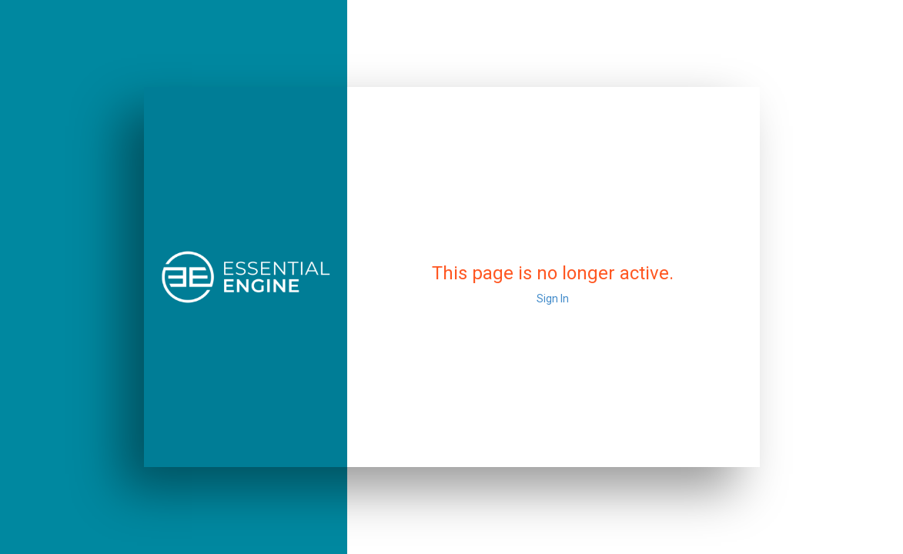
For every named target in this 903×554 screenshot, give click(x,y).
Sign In (553, 298)
